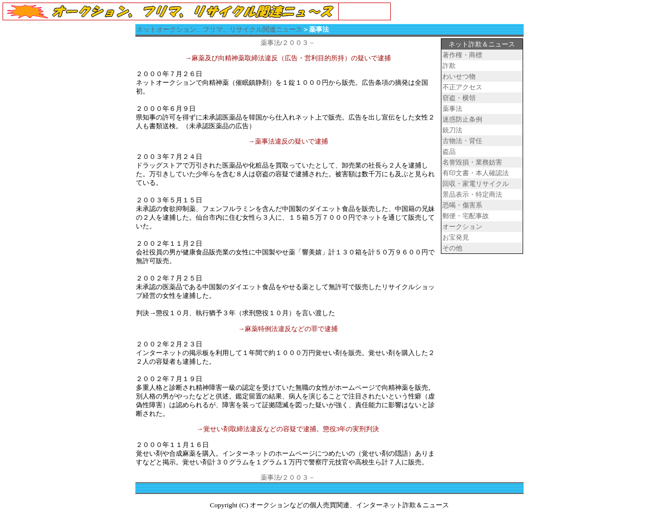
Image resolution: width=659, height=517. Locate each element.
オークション (462, 226)
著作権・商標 (462, 55)
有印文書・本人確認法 (475, 173)
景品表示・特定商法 (472, 194)
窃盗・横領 (459, 98)
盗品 (449, 151)
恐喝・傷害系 (462, 205)
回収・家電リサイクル (475, 183)
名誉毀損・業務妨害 (472, 162)
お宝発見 (455, 237)
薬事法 (270, 42)
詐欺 (449, 65)
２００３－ (298, 42)
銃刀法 (452, 130)
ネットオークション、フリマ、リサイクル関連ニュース (219, 29)
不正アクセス (462, 87)
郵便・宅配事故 (465, 216)
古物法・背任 (462, 141)
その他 (452, 248)
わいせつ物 (459, 76)
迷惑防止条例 (462, 119)
